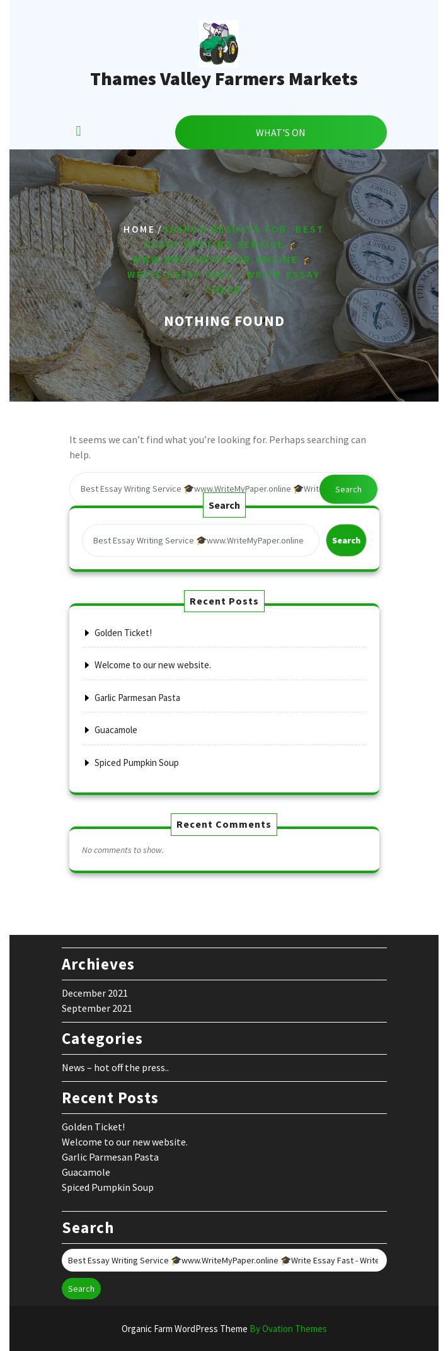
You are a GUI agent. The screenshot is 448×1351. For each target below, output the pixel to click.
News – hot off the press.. (115, 1067)
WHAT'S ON (281, 132)
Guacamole (116, 730)
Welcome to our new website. (153, 665)
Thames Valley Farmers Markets (224, 78)
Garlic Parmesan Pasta (137, 698)
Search (348, 489)
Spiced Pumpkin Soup (137, 762)
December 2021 (95, 993)
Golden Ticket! (123, 633)
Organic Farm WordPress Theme (224, 1329)
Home (139, 230)
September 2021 (97, 1008)
